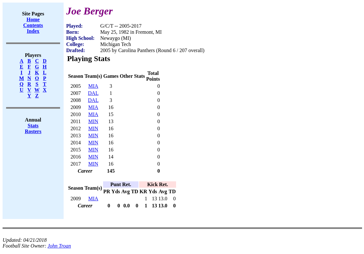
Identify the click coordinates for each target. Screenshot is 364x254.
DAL (93, 93)
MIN (93, 121)
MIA (93, 86)
